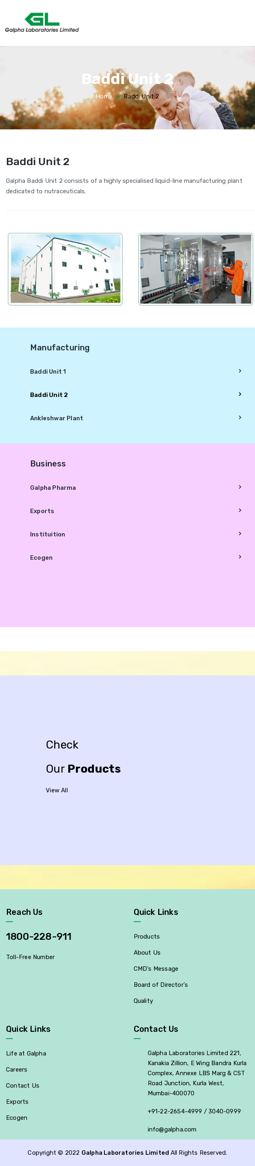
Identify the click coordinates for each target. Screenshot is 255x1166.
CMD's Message (156, 968)
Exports (42, 511)
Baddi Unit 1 (48, 371)
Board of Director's (161, 984)
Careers (16, 1069)
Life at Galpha (26, 1053)
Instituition (47, 534)
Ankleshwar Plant (56, 418)
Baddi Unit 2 (49, 395)
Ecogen (41, 557)
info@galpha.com (172, 1129)
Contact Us (22, 1085)
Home (104, 96)
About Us (147, 952)
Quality (143, 1000)
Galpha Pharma (53, 487)
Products (147, 936)
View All (57, 790)
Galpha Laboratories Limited (126, 1152)
